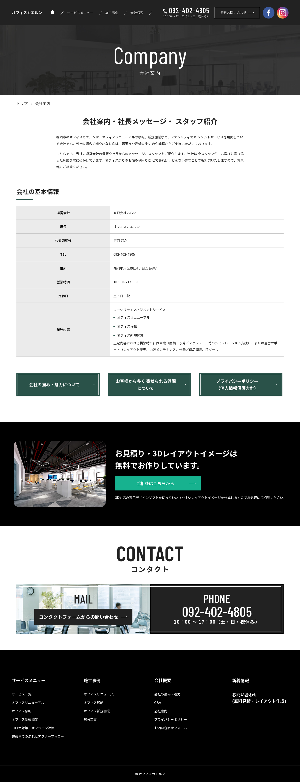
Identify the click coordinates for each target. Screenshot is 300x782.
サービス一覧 (21, 694)
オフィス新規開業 (25, 719)
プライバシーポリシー (170, 719)
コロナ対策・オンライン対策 (33, 727)
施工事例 (111, 12)
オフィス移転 (21, 711)
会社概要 (136, 12)
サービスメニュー (80, 12)
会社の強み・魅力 (167, 694)
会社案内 (160, 711)
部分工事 (90, 719)
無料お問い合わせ (233, 12)
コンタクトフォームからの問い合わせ (78, 616)
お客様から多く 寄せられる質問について (146, 384)
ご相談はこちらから (155, 483)
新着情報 (240, 680)
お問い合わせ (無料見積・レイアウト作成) (259, 697)
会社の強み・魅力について (54, 384)
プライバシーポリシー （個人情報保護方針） (237, 384)
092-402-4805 (189, 10)
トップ (22, 103)
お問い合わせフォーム (170, 727)
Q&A (157, 702)
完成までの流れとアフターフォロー (38, 736)
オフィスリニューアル (28, 702)
